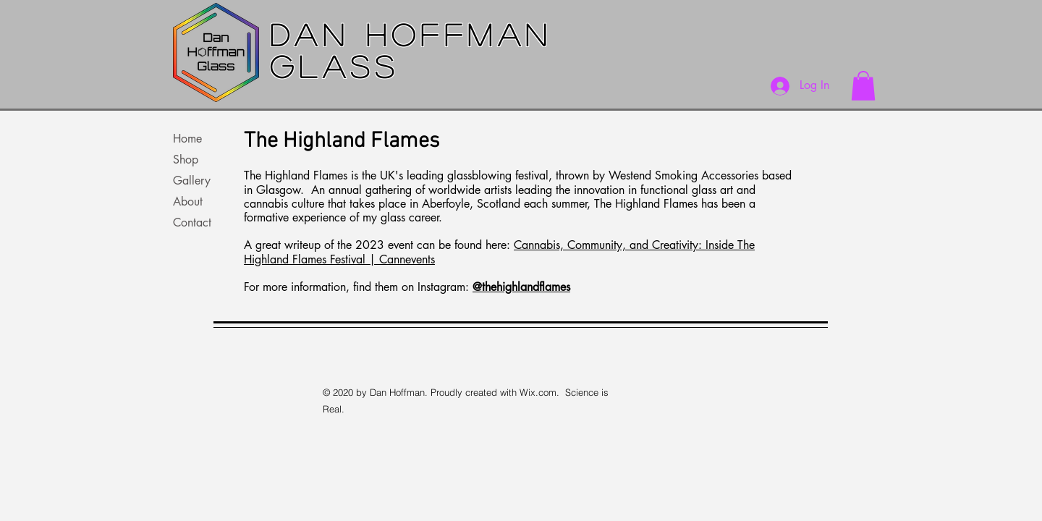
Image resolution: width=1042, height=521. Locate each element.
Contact (192, 222)
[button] (863, 86)
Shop (185, 159)
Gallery (192, 180)
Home (187, 138)
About (188, 201)
